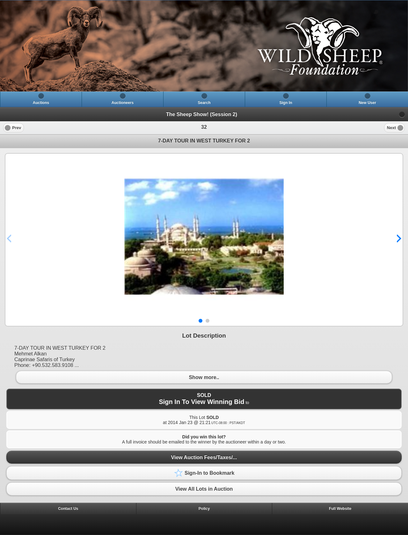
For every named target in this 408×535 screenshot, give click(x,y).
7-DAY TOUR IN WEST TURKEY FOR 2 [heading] (204, 140)
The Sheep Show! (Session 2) (201, 114)
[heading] (204, 46)
